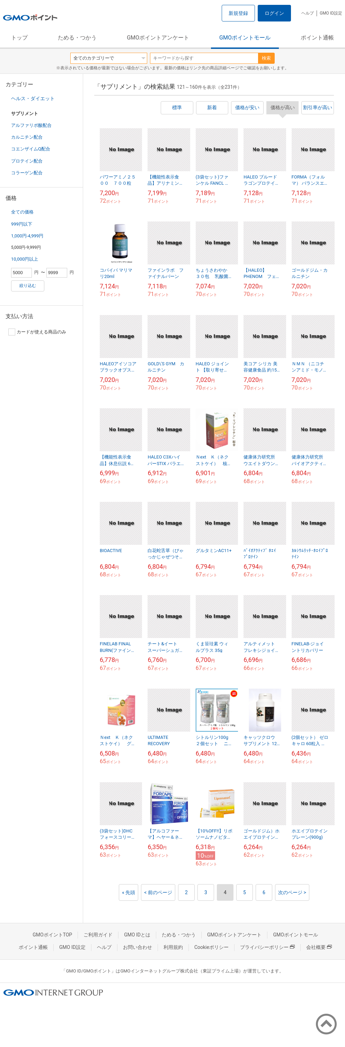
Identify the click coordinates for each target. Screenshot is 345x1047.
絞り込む (27, 285)
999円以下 (21, 224)
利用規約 (173, 947)
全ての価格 (22, 212)
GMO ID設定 (331, 13)
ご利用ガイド (98, 934)
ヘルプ (307, 13)
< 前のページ (158, 892)
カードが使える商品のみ (37, 332)
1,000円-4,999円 (27, 235)
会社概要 (319, 947)
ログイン (274, 13)
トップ (19, 37)
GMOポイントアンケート (158, 37)
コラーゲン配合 (27, 172)
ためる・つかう (77, 37)
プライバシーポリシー (267, 947)
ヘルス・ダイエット (33, 98)
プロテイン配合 (27, 161)
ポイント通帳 (317, 37)
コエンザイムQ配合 (30, 148)
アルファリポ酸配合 (31, 125)
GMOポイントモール (245, 37)
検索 (266, 58)
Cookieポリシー (211, 947)
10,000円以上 (24, 259)
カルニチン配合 (27, 137)
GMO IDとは (137, 934)
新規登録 (238, 13)
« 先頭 (128, 892)
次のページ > (292, 892)
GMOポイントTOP (52, 934)
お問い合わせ (137, 947)
